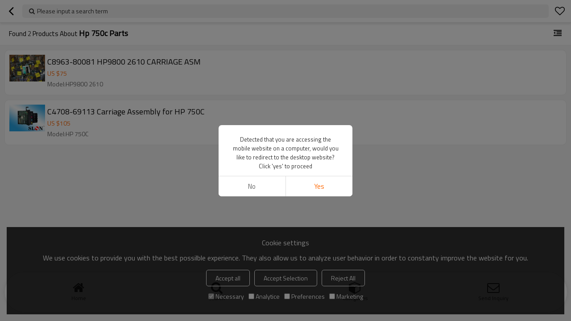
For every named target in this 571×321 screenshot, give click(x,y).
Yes (319, 186)
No (252, 186)
